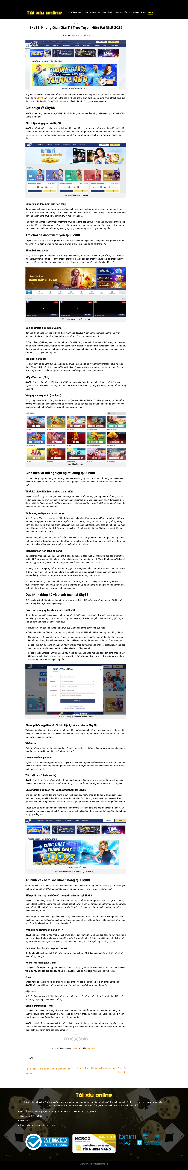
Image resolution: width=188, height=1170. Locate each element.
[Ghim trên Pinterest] (81, 1039)
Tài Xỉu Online (75, 12)
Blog (150, 12)
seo (88, 35)
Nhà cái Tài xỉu (123, 12)
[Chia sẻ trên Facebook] (66, 1039)
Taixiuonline (59, 101)
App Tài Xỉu (107, 12)
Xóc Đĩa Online (92, 12)
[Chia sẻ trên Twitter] (71, 1039)
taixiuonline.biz (56, 1105)
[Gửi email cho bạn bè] (76, 1039)
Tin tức (76, 24)
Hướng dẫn (139, 12)
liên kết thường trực (93, 1048)
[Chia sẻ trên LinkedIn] (85, 1039)
